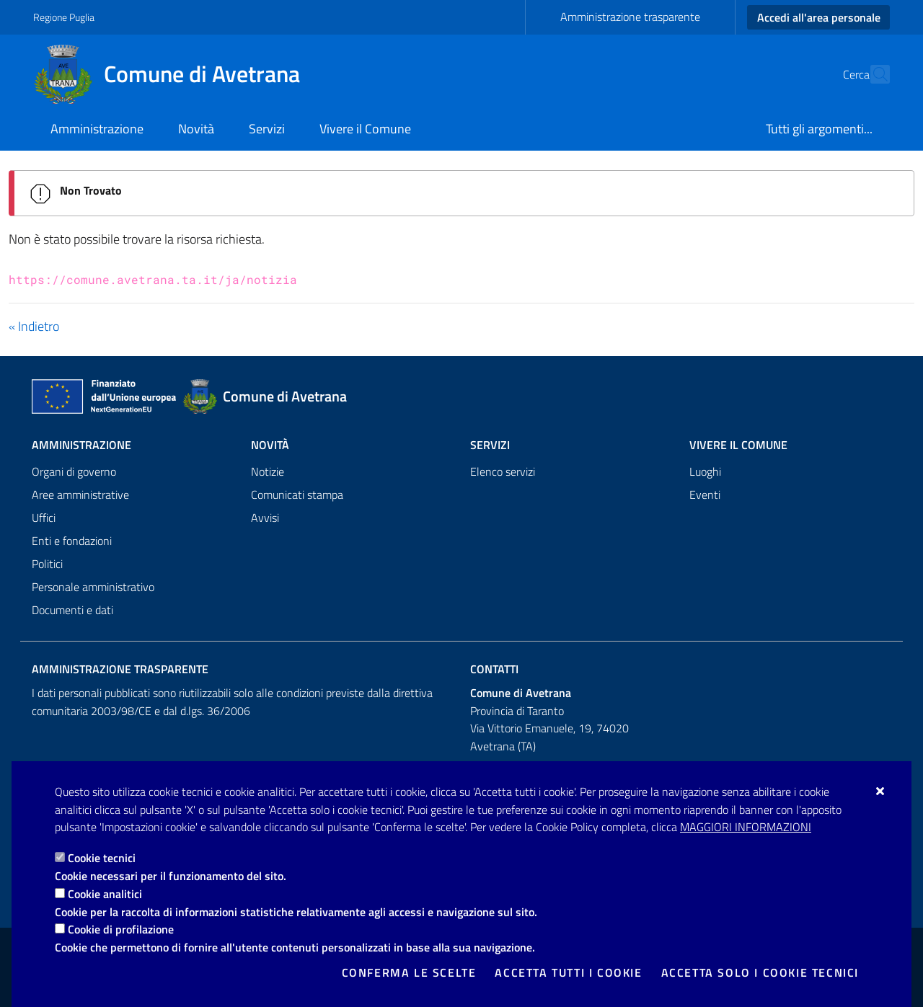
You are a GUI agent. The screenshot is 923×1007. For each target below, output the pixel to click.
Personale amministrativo (93, 586)
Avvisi (265, 517)
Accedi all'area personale (818, 17)
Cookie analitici (105, 893)
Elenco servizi (502, 471)
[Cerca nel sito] (872, 74)
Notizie (267, 471)
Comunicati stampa (297, 494)
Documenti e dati (72, 609)
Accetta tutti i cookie (568, 972)
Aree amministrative (80, 494)
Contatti (494, 669)
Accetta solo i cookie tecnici (760, 972)
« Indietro (34, 326)
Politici (47, 563)
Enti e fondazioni (72, 540)
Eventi (704, 494)
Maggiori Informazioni (745, 826)
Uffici (44, 517)
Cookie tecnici (102, 857)
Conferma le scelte (409, 972)
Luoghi (705, 471)
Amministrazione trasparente (630, 16)
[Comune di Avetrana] (175, 74)
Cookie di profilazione (121, 929)
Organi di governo (74, 471)
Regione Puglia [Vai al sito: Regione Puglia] (63, 17)
